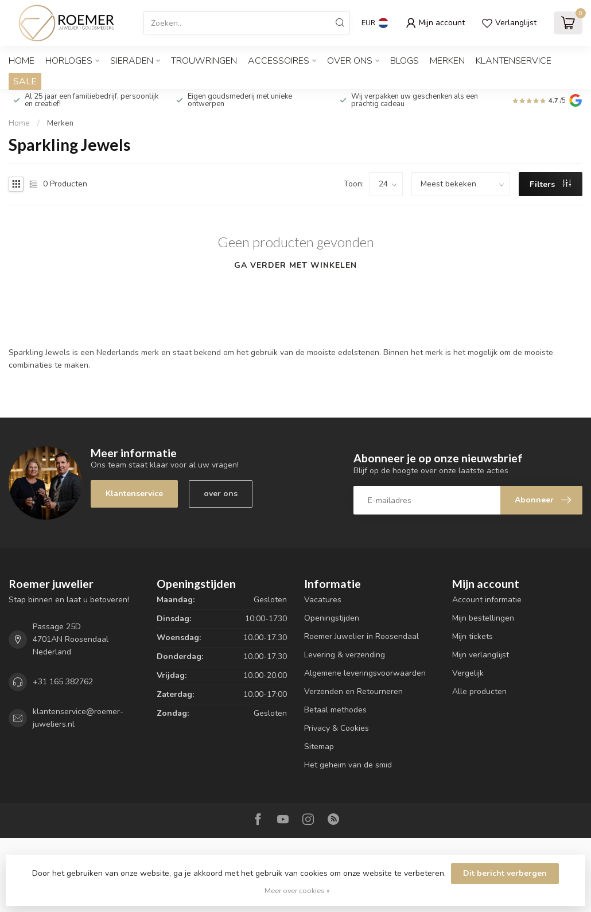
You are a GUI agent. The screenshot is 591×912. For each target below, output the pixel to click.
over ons (221, 493)
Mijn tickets (472, 636)
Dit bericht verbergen (505, 873)
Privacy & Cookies (336, 728)
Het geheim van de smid (348, 764)
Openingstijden (331, 618)
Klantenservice (513, 60)
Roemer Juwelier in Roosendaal (361, 636)
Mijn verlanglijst (480, 654)
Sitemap (319, 746)
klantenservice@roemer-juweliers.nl (78, 718)
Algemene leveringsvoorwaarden (365, 673)
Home (21, 60)
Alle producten (479, 691)
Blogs (404, 60)
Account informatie (487, 599)
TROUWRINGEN (204, 60)
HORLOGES (68, 60)
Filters (550, 184)
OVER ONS (349, 60)
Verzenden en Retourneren (353, 691)
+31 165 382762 (63, 681)
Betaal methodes (335, 709)
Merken (447, 60)
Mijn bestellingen (483, 618)
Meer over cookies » (297, 890)
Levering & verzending (344, 654)
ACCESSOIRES (278, 60)
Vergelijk (468, 673)
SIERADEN (131, 60)
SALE (25, 81)
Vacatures (322, 599)
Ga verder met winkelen (295, 265)
